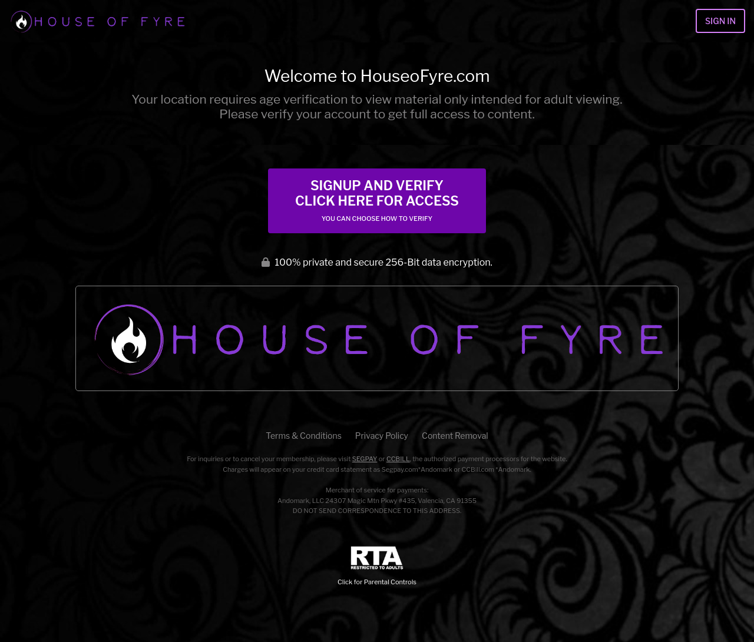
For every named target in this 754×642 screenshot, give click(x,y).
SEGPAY (365, 459)
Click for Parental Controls (377, 566)
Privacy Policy (381, 436)
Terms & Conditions (303, 436)
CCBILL (398, 459)
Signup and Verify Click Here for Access (377, 200)
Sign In (720, 21)
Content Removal (455, 436)
